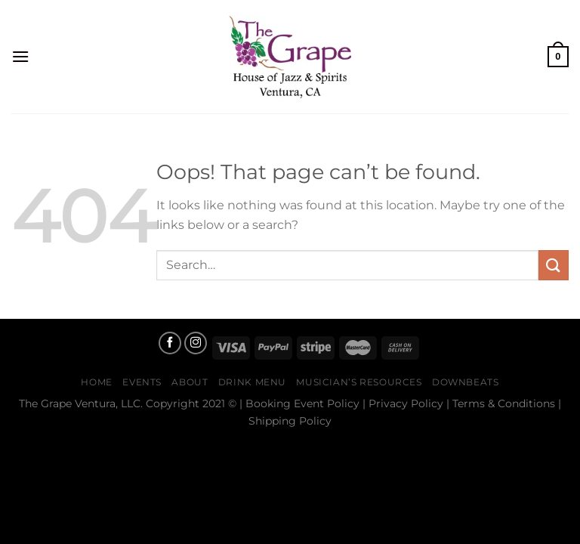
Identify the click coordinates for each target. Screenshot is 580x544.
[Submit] (553, 265)
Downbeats (465, 382)
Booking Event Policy (302, 403)
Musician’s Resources (358, 382)
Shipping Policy (290, 421)
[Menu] (20, 56)
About (189, 382)
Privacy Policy (406, 403)
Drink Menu (252, 382)
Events (142, 382)
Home (96, 382)
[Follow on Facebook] (170, 343)
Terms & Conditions (503, 403)
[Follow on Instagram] (195, 343)
